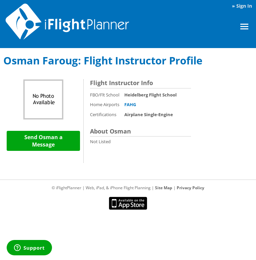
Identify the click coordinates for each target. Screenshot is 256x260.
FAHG (130, 104)
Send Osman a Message (43, 141)
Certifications (103, 114)
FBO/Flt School (104, 95)
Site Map (163, 188)
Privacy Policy (190, 188)
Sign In (244, 6)
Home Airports (104, 104)
